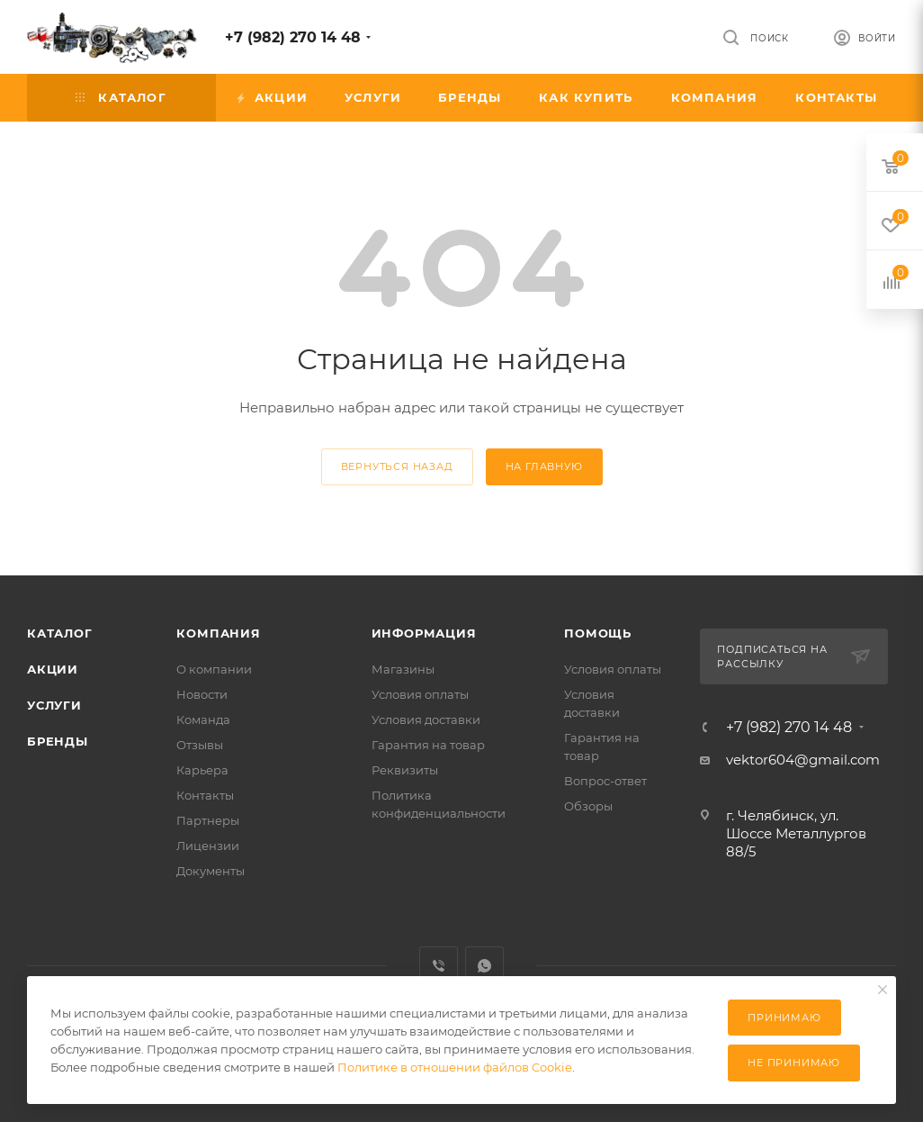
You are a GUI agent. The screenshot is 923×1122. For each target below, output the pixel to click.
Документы (210, 871)
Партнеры (207, 820)
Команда (203, 719)
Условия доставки (426, 719)
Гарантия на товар (428, 744)
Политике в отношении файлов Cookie (454, 1067)
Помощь (598, 633)
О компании (214, 669)
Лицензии (207, 845)
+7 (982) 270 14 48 (293, 37)
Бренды (57, 741)
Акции (52, 669)
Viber (438, 965)
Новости (202, 694)
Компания (218, 633)
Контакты (205, 795)
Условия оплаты (420, 694)
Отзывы (199, 744)
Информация (424, 633)
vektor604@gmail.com (803, 759)
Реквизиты (405, 770)
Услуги (54, 705)
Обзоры (588, 806)
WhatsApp (484, 965)
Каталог (60, 633)
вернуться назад (397, 466)
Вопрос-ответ (605, 781)
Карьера (202, 770)
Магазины (403, 669)
